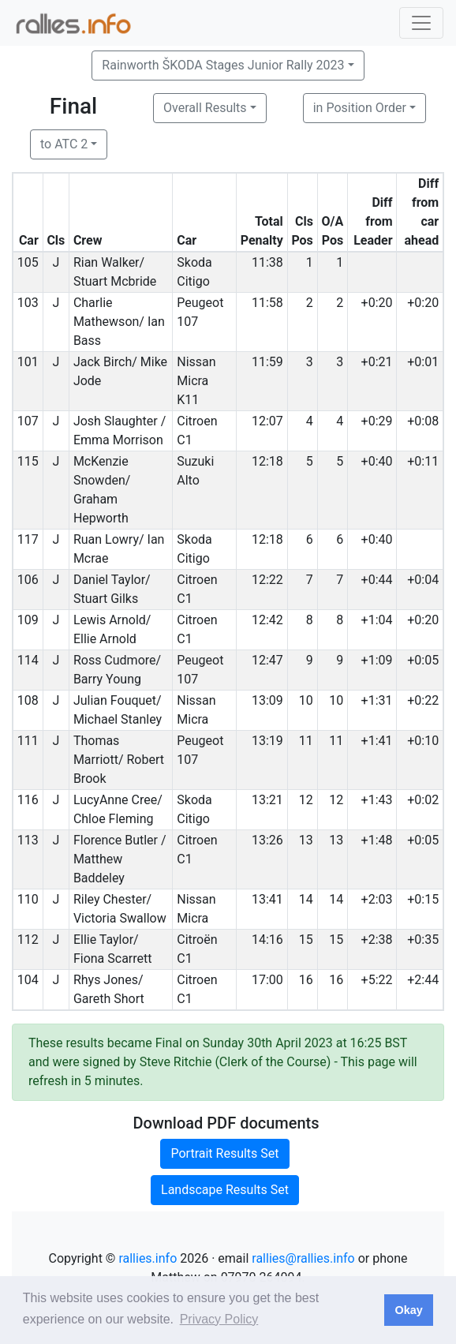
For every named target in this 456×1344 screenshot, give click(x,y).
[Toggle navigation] (421, 23)
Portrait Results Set (224, 1153)
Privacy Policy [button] (219, 1319)
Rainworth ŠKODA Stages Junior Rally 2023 (223, 65)
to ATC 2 (64, 144)
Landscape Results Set (225, 1189)
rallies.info (147, 1258)
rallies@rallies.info (303, 1258)
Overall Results (205, 107)
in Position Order (359, 107)
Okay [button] (408, 1310)
